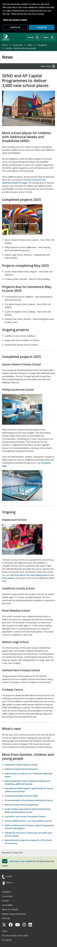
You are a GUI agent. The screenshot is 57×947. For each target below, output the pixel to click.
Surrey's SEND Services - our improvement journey (28, 821)
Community (17, 45)
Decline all (15, 27)
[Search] (33, 37)
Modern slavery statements (14, 914)
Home (4, 45)
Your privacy (7, 896)
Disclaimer (6, 892)
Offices (9, 882)
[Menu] (48, 37)
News (29, 45)
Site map (6, 918)
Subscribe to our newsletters (22, 861)
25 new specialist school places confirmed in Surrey (29, 800)
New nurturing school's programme (21, 804)
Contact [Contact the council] (8, 876)
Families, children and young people (20, 48)
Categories (42, 45)
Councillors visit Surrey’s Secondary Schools (25, 816)
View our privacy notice (15, 20)
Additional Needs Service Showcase (21, 769)
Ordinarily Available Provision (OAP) (21, 796)
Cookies (5, 900)
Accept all (41, 27)
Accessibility (7, 905)
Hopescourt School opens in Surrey (21, 764)
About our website (10, 909)
